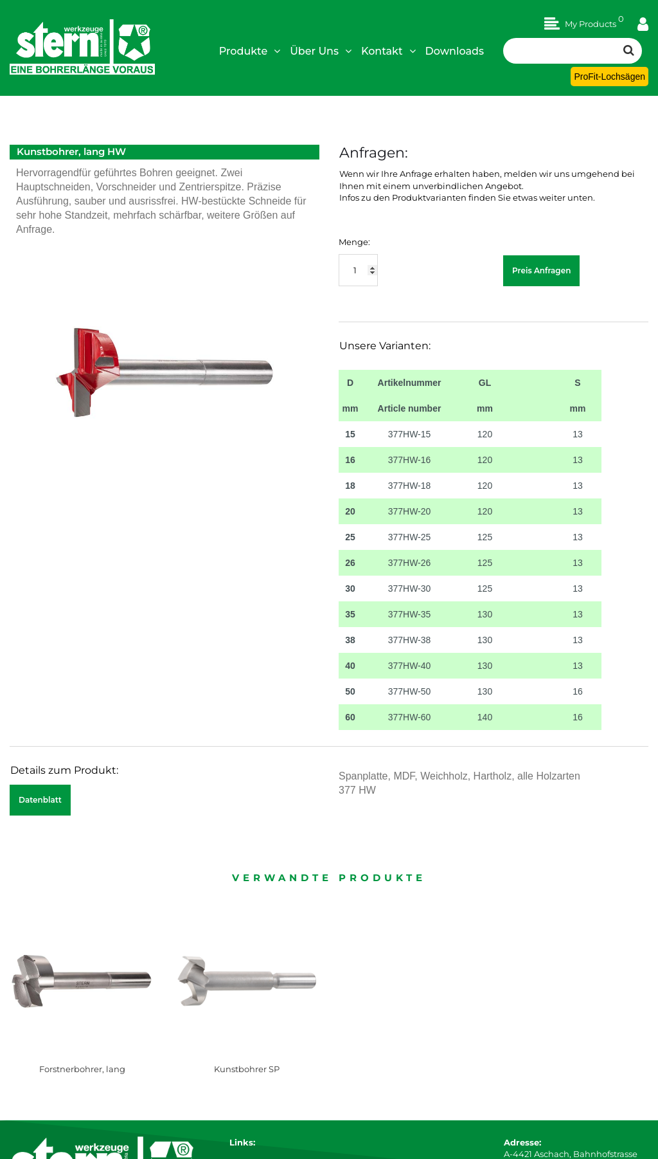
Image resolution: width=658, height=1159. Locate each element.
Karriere (246, 1041)
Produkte (250, 51)
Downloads (454, 51)
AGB (238, 1064)
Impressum (253, 1052)
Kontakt (388, 51)
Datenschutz (256, 1075)
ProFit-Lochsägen (609, 76)
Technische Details (268, 1122)
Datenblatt (40, 800)
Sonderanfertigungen (275, 1134)
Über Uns (320, 51)
